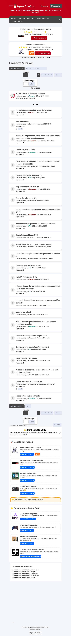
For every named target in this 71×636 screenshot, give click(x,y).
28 (57, 75)
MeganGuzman (34, 384)
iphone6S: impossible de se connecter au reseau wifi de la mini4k (38, 301)
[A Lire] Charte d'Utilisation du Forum (30, 94)
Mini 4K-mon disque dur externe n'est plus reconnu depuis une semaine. (36, 323)
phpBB (30, 627)
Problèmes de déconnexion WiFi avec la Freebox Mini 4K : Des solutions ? (37, 371)
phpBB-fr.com (38, 629)
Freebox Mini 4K (21, 63)
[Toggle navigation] (13, 623)
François (32, 96)
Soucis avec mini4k (23, 312)
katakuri (31, 246)
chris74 (31, 314)
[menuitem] (60, 20)
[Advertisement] (35, 600)
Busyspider (32, 141)
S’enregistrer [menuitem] (55, 6)
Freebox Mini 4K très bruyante (28, 396)
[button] (11, 6)
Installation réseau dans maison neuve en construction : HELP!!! (38, 211)
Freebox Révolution (29, 98)
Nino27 (31, 375)
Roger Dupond (33, 166)
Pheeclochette (33, 258)
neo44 (31, 112)
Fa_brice (32, 361)
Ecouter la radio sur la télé (26, 198)
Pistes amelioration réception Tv (29, 175)
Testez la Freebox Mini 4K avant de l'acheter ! (34, 110)
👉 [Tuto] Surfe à (27, 500)
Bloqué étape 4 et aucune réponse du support (34, 244)
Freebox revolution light (25, 150)
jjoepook (32, 279)
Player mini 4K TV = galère (26, 358)
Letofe (31, 237)
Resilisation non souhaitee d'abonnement (32, 347)
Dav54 (31, 124)
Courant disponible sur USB (27, 235)
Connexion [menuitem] (44, 6)
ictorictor (32, 200)
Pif (30, 178)
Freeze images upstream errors (28, 266)
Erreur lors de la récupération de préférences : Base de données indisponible (37, 162)
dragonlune (32, 305)
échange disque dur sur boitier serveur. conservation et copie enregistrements (38, 287)
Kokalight (32, 152)
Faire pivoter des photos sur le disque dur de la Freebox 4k (38, 255)
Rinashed (32, 338)
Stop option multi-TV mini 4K (27, 187)
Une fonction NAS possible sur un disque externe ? (36, 224)
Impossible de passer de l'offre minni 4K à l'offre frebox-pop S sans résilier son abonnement (38, 137)
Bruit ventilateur (22, 122)
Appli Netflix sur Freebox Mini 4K (29, 382)
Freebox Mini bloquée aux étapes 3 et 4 (31, 336)
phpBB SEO (38, 632)
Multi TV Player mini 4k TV (26, 277)
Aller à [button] (57, 425)
